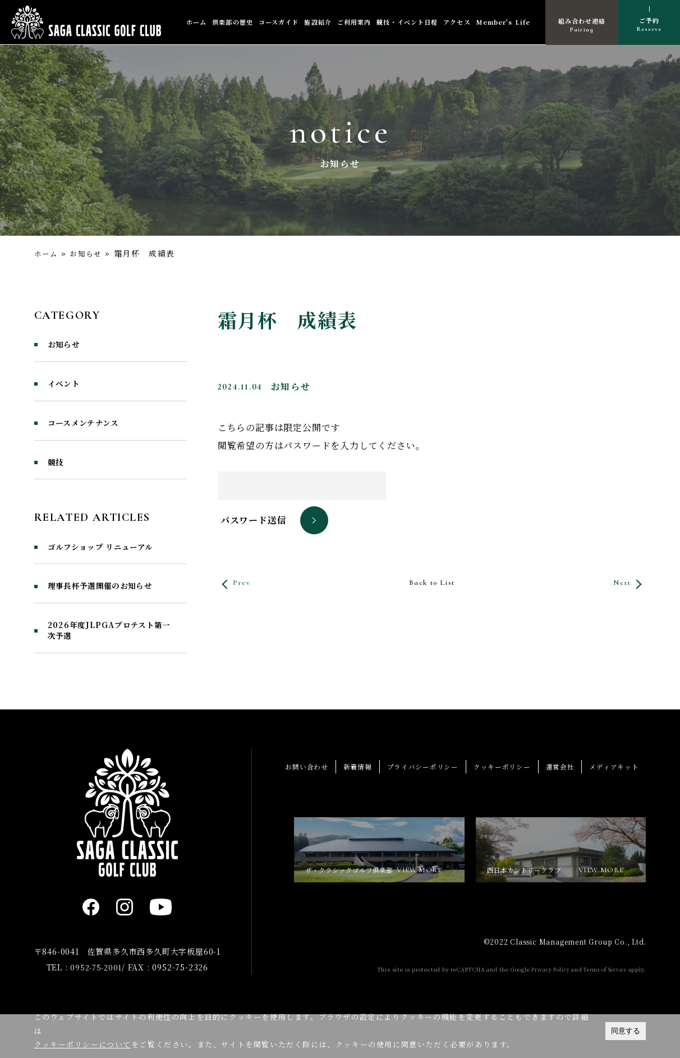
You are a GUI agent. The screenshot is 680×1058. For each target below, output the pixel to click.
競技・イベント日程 (407, 22)
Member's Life (503, 22)
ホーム (196, 22)
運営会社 (555, 807)
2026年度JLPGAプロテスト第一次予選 (112, 670)
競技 (57, 469)
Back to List (431, 582)
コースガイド (279, 22)
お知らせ (89, 253)
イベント (67, 387)
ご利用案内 (354, 22)
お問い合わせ (285, 807)
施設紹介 (317, 22)
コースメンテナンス (91, 428)
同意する (625, 1031)
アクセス (456, 22)
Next (618, 582)
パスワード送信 (253, 520)
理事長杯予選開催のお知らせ (107, 616)
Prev (244, 582)
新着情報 (339, 807)
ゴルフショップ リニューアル (108, 562)
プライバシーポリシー (408, 807)
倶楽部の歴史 (232, 22)
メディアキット (612, 807)
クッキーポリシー (493, 807)
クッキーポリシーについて (83, 1044)
